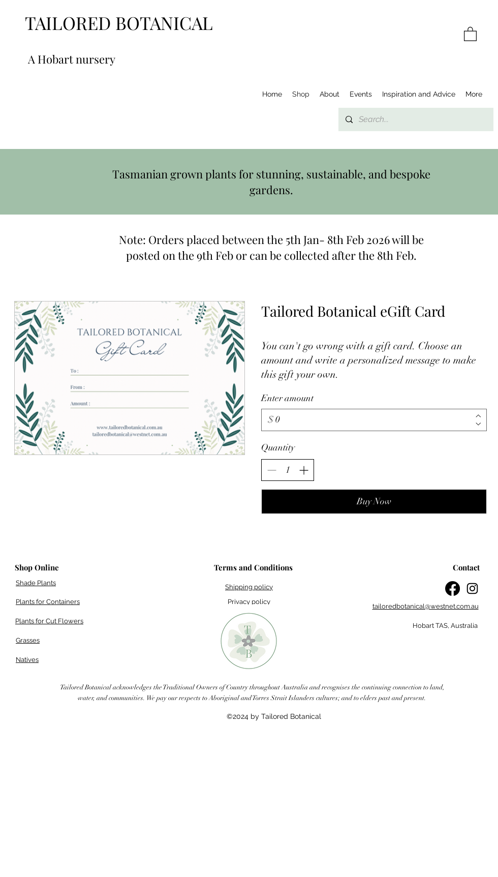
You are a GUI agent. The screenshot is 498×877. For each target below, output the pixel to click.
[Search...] (415, 119)
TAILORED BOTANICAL (119, 23)
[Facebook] (452, 588)
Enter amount (287, 398)
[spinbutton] (287, 470)
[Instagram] (472, 588)
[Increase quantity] (303, 470)
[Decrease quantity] (271, 470)
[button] (470, 33)
